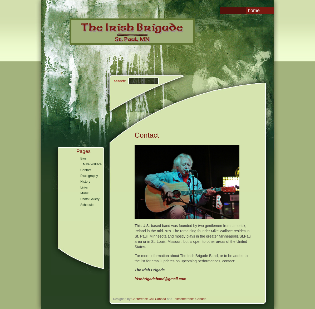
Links (84, 187)
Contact (85, 170)
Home (254, 10)
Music (84, 193)
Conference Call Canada (148, 299)
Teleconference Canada (189, 299)
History (85, 182)
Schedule (86, 205)
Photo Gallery (90, 199)
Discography (89, 176)
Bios (83, 158)
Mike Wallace (92, 164)
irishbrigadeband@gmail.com (160, 279)
